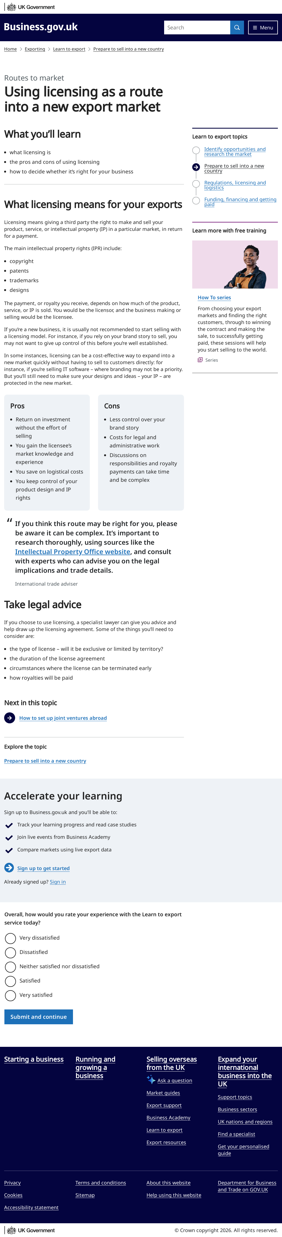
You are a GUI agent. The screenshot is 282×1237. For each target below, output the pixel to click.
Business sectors (237, 1109)
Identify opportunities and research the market (235, 151)
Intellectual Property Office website (72, 551)
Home (10, 49)
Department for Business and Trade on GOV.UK (247, 1186)
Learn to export (69, 49)
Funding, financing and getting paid (240, 202)
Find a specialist (236, 1134)
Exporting (35, 49)
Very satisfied (36, 994)
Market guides (163, 1092)
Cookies (13, 1195)
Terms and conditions (100, 1182)
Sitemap (85, 1195)
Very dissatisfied (40, 937)
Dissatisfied (34, 952)
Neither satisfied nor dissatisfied (60, 966)
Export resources (166, 1142)
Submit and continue (38, 1016)
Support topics (235, 1097)
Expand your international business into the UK (245, 1071)
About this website (169, 1182)
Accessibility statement (31, 1207)
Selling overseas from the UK (172, 1063)
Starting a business (34, 1059)
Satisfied (30, 980)
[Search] (237, 27)
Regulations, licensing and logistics (235, 185)
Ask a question (175, 1080)
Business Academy (168, 1117)
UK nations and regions (245, 1121)
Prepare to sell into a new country (128, 49)
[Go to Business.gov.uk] (41, 27)
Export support (164, 1105)
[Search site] (197, 27)
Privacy (12, 1182)
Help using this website (174, 1195)
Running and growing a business (95, 1067)
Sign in (58, 881)
